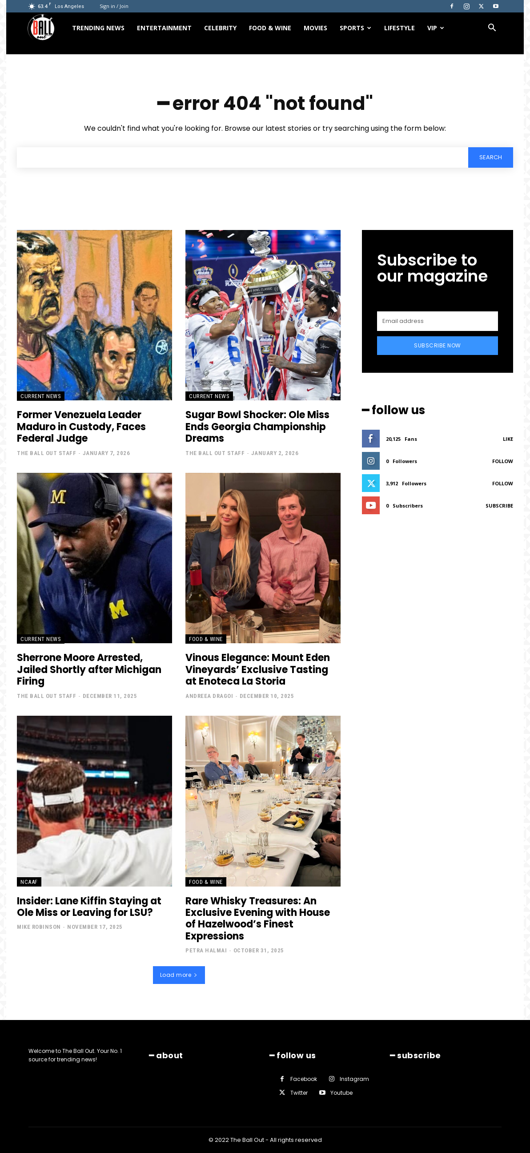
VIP (435, 28)
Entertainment (164, 28)
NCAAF (29, 882)
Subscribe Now (437, 345)
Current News (40, 396)
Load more (179, 975)
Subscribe (499, 505)
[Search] (490, 157)
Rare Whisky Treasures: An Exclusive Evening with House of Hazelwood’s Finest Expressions (257, 918)
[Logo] (47, 28)
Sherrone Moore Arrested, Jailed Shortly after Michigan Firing (89, 670)
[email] (437, 321)
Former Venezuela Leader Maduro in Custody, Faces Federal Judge (81, 427)
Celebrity (220, 28)
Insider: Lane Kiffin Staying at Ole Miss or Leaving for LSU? (89, 906)
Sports (355, 28)
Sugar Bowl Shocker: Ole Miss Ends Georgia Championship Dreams (257, 427)
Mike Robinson (39, 927)
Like (508, 438)
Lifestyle (399, 28)
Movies (315, 28)
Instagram (354, 1079)
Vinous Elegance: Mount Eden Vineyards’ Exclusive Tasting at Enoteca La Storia (257, 670)
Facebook (303, 1079)
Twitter (299, 1093)
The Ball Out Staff (46, 453)
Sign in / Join (114, 6)
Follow (502, 461)
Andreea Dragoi (209, 696)
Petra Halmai (206, 950)
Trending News (98, 28)
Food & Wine (270, 28)
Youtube (341, 1093)
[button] (491, 28)
